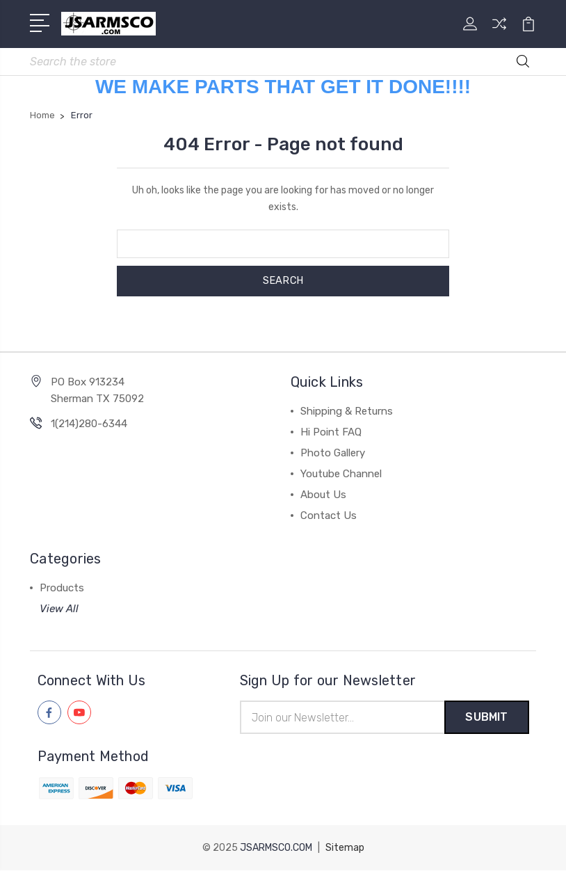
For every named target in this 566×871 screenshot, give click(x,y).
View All (59, 608)
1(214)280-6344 (89, 423)
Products (62, 588)
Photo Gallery (332, 453)
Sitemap (344, 848)
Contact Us (328, 515)
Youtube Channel (341, 474)
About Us (323, 494)
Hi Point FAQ (331, 432)
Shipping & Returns (346, 411)
